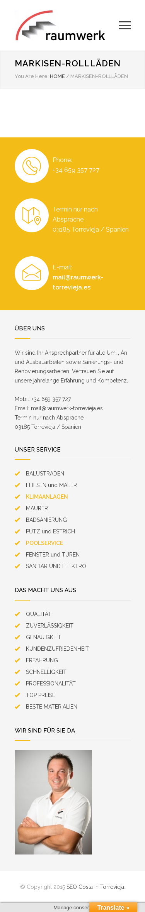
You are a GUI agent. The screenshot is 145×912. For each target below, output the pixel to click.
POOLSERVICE (44, 543)
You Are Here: (32, 76)
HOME (57, 76)
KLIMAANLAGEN (47, 497)
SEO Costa (80, 887)
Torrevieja (112, 887)
